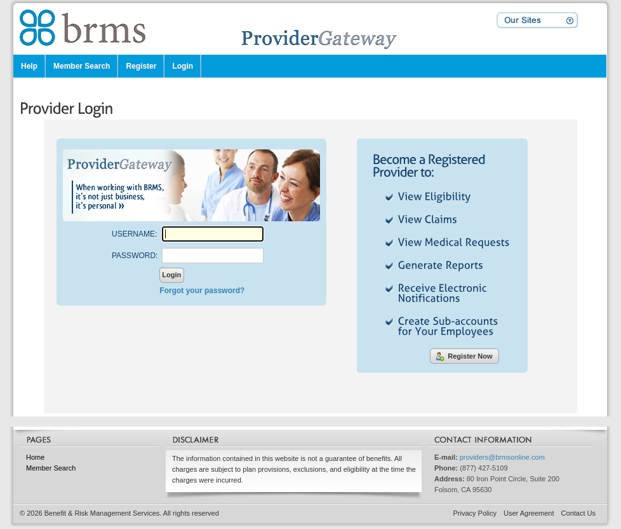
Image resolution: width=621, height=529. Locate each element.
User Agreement (529, 513)
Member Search (51, 468)
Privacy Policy (475, 513)
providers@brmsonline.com (502, 457)
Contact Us (578, 513)
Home (35, 457)
